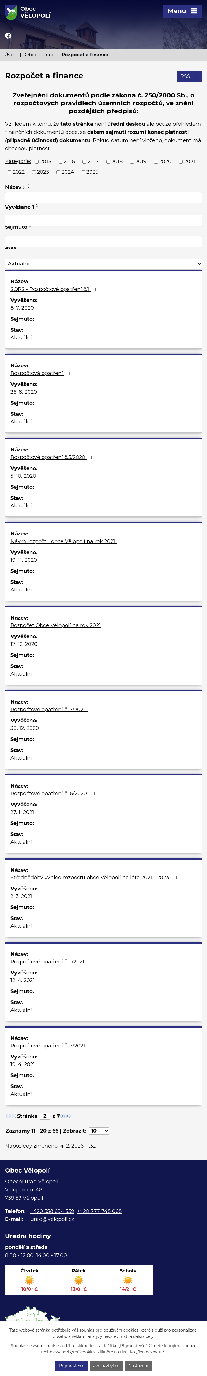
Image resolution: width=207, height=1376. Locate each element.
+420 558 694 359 (52, 1211)
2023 (43, 172)
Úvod (11, 54)
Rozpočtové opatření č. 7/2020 (53, 709)
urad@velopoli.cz (52, 1219)
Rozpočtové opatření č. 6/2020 (53, 793)
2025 (92, 172)
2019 (141, 161)
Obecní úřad (39, 54)
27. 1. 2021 (22, 812)
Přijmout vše (71, 1365)
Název (15, 187)
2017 (93, 161)
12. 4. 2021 (22, 980)
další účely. (143, 1336)
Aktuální (21, 338)
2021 (189, 161)
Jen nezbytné (106, 1365)
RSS (189, 76)
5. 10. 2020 (23, 476)
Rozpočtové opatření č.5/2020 (53, 457)
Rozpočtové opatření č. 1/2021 (47, 962)
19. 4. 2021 (22, 1064)
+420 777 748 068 (99, 1211)
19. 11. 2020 (23, 560)
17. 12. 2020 (24, 644)
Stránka (27, 1116)
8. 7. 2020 (22, 308)
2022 (19, 172)
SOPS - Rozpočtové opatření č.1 (55, 289)
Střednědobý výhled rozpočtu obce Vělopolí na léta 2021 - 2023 (94, 878)
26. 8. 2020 (23, 392)
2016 (69, 161)
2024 (68, 172)
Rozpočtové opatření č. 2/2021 (47, 1046)
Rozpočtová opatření (41, 373)
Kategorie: (18, 161)
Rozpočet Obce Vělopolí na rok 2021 (55, 625)
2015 (45, 161)
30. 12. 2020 (24, 728)
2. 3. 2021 (21, 896)
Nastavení (138, 1365)
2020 (165, 161)
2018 (117, 161)
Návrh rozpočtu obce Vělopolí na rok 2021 (68, 541)
